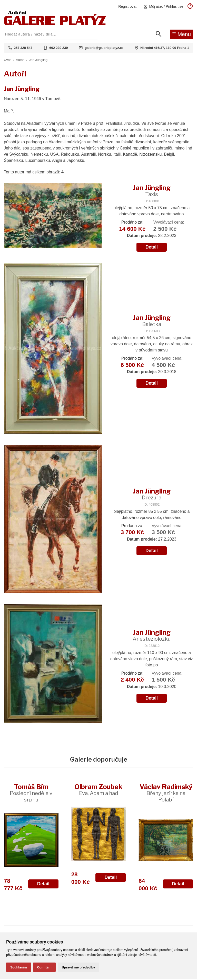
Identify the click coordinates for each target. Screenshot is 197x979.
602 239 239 (58, 48)
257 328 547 (23, 48)
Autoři (20, 60)
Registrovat (127, 6)
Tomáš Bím (31, 793)
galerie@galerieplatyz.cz (104, 48)
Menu (181, 33)
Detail (151, 247)
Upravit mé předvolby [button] (78, 967)
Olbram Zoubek (98, 789)
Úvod (8, 60)
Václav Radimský (166, 793)
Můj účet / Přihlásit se (163, 6)
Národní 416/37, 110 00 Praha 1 (164, 48)
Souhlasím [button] (18, 967)
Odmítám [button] (44, 967)
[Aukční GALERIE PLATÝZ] (55, 24)
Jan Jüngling (38, 60)
